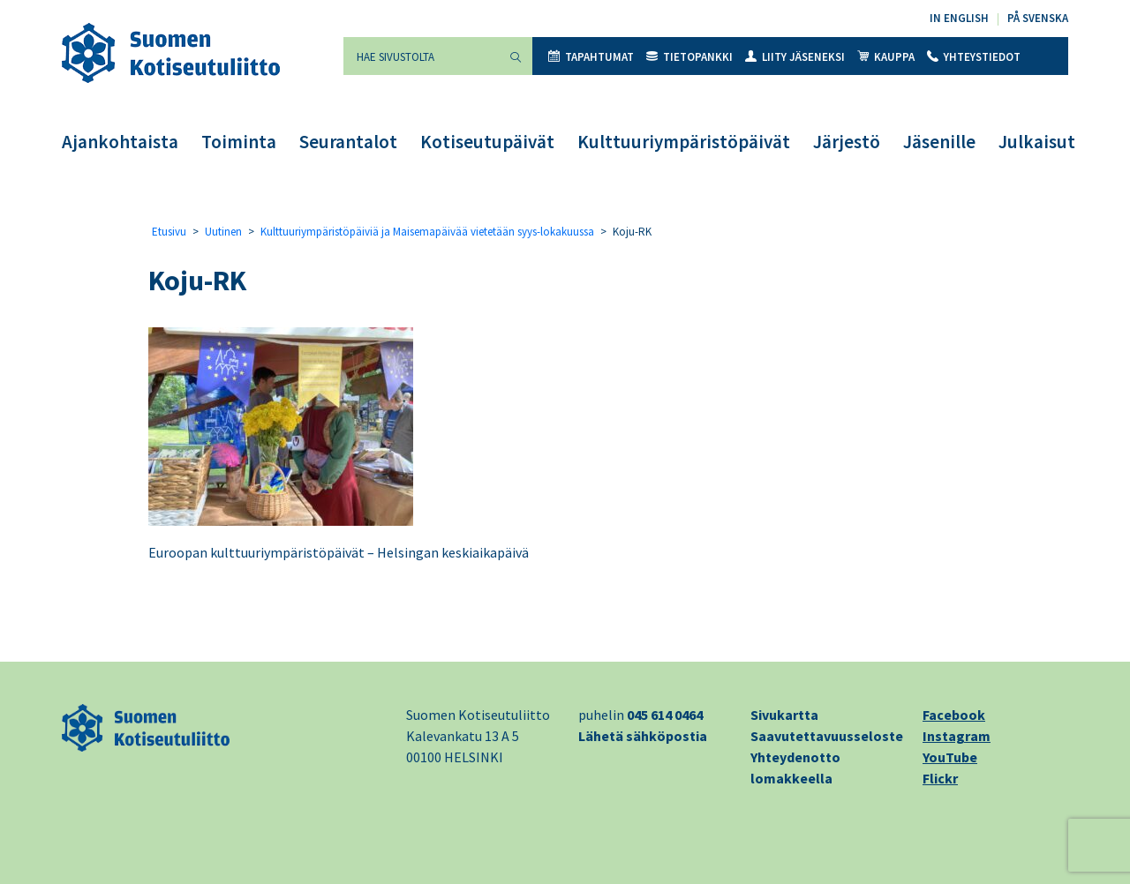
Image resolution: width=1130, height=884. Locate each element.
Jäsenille (939, 142)
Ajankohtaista (120, 142)
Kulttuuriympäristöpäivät (683, 142)
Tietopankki (689, 56)
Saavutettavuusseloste (826, 736)
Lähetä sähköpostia (642, 736)
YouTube (950, 757)
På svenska (1037, 18)
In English (959, 18)
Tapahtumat (591, 56)
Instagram (957, 736)
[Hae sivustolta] (421, 56)
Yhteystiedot (974, 56)
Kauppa (886, 56)
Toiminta (238, 142)
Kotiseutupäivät (487, 142)
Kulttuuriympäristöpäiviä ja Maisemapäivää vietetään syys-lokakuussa (427, 231)
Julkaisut (1036, 142)
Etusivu (169, 231)
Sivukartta (784, 714)
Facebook (954, 714)
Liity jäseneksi (795, 56)
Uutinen (223, 231)
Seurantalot (348, 142)
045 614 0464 (665, 714)
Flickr (940, 778)
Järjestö (846, 142)
